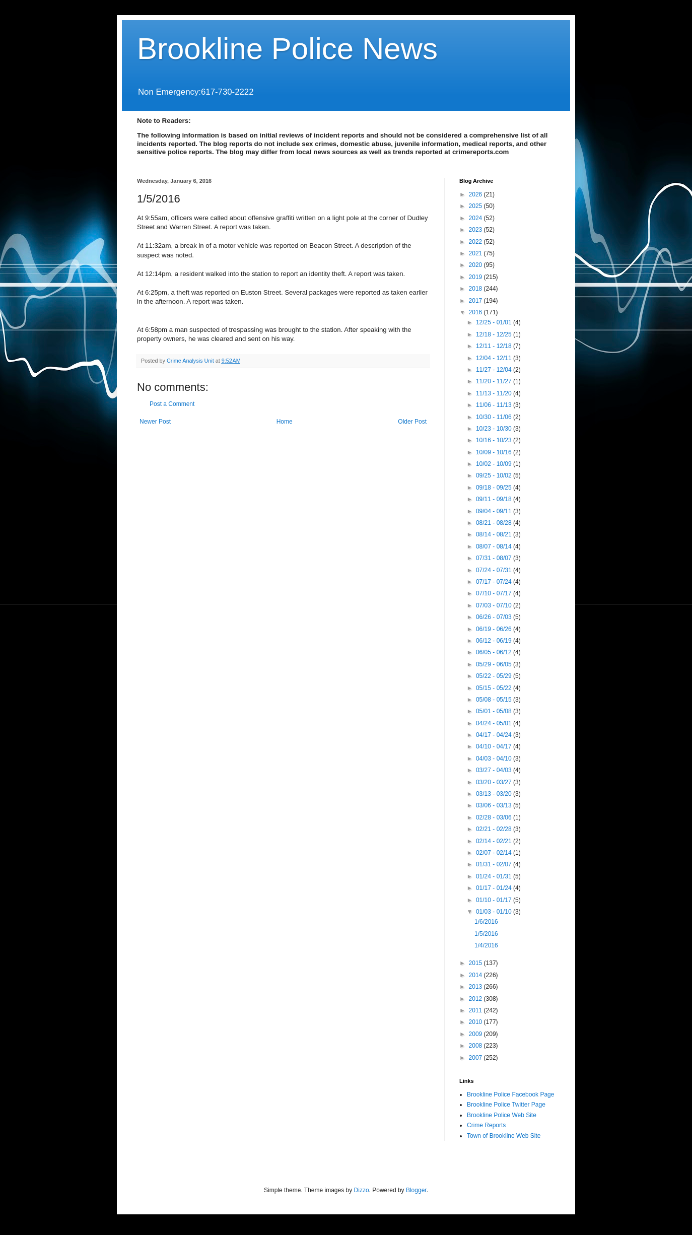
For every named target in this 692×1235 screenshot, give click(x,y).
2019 (476, 277)
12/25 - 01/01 (494, 322)
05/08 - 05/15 (494, 699)
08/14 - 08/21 (494, 534)
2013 (476, 986)
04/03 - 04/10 (494, 758)
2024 (476, 218)
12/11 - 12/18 (494, 346)
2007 (476, 1057)
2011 (476, 1010)
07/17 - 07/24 (494, 581)
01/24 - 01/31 (494, 876)
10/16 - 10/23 (494, 440)
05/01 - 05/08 (494, 711)
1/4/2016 (486, 945)
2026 (476, 194)
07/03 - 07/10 (494, 605)
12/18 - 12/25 (494, 334)
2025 (476, 206)
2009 (476, 1034)
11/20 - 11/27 (494, 381)
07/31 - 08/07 (494, 558)
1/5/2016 (486, 933)
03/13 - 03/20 (494, 793)
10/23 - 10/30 (494, 428)
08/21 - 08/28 (494, 522)
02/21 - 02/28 (494, 829)
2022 (476, 241)
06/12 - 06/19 (494, 640)
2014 (476, 975)
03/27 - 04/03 (494, 770)
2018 (476, 288)
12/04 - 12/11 (494, 358)
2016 (476, 312)
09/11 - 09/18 (494, 499)
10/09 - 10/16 (494, 452)
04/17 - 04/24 (494, 734)
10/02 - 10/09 (494, 463)
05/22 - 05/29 (494, 675)
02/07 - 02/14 (494, 852)
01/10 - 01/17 (494, 900)
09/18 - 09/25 (494, 487)
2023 (476, 229)
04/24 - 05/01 (494, 723)
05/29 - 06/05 (494, 664)
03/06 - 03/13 (494, 805)
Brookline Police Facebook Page (510, 1094)
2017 (476, 300)
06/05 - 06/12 (494, 652)
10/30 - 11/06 (494, 417)
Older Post (412, 421)
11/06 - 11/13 (494, 404)
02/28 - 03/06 (494, 817)
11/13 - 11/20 (494, 393)
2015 (476, 963)
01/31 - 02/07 (494, 864)
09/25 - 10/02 (494, 475)
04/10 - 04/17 (494, 746)
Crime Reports (486, 1125)
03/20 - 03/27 (494, 782)
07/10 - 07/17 (494, 593)
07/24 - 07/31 (494, 570)
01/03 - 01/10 (494, 911)
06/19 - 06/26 (494, 629)
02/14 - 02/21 (494, 841)
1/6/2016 (486, 921)
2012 (476, 998)
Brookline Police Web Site (501, 1115)
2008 (476, 1045)
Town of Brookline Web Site (504, 1135)
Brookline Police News (287, 48)
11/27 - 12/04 (494, 369)
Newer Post (155, 421)
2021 (476, 253)
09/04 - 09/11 (494, 511)
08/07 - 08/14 (494, 546)
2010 (476, 1021)
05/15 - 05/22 (494, 688)
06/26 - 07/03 (494, 617)
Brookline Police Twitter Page (506, 1104)
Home (284, 421)
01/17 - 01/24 (494, 887)
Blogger (416, 1190)
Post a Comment (172, 403)
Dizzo (361, 1190)
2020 (476, 264)
